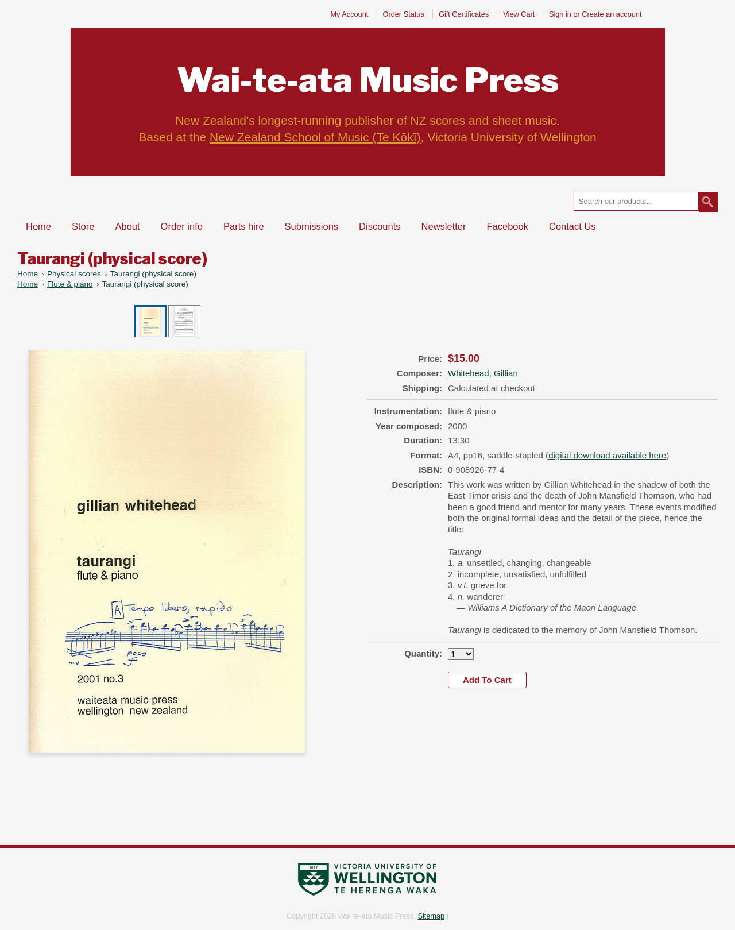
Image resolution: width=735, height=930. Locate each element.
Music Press (368, 80)
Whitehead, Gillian (483, 373)
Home (27, 273)
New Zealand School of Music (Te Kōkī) (315, 137)
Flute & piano (70, 284)
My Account (349, 14)
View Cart (520, 14)
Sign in (560, 14)
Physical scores (74, 273)
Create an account (611, 14)
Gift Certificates (464, 14)
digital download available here (607, 455)
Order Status (403, 14)
